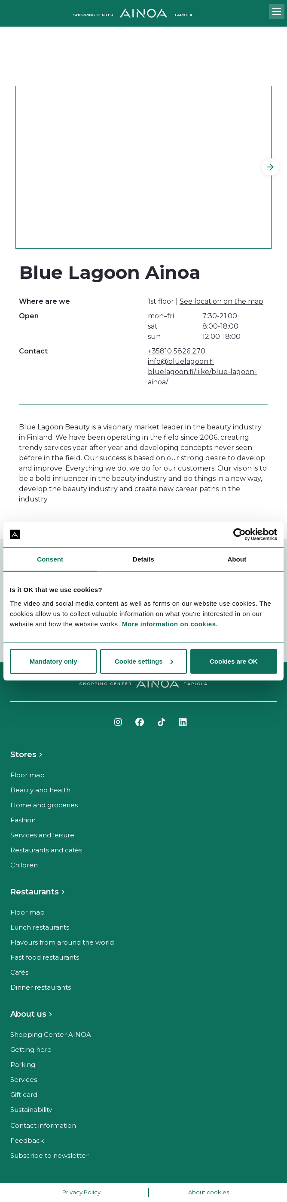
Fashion (23, 820)
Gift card (23, 1094)
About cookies (208, 1192)
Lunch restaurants (39, 927)
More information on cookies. (170, 623)
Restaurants (34, 892)
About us (28, 1014)
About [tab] (236, 559)
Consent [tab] (50, 559)
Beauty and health (40, 790)
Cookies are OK (234, 660)
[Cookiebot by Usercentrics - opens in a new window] (239, 534)
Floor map (27, 775)
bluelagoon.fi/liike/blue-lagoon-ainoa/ (202, 377)
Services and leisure (42, 835)
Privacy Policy (81, 1192)
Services (23, 1079)
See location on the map (221, 301)
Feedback (27, 1140)
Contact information (43, 1125)
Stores (23, 754)
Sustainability (31, 1109)
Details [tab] (143, 559)
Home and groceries (44, 805)
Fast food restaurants (44, 957)
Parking (22, 1064)
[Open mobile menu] (276, 11)
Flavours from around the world (62, 942)
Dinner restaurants (40, 987)
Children (24, 865)
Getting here (31, 1049)
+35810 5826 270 (176, 351)
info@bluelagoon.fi (181, 361)
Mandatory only (53, 660)
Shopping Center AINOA (50, 1034)
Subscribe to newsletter (49, 1155)
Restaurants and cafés (46, 850)
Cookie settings (144, 660)
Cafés (19, 972)
